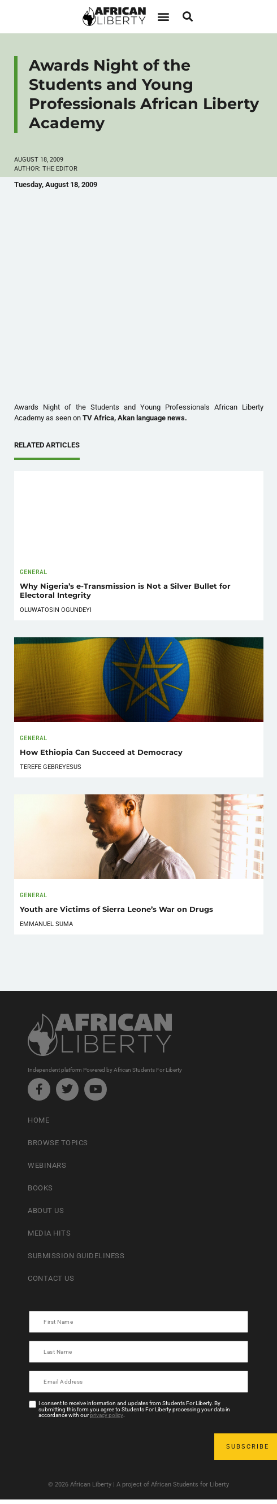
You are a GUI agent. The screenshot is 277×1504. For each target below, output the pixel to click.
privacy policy (106, 1415)
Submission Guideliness (76, 1255)
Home (38, 1120)
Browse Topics (58, 1142)
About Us (46, 1210)
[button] (163, 16)
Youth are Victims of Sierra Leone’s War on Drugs (116, 909)
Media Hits (49, 1233)
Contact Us (51, 1278)
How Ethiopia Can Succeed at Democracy (101, 752)
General (33, 571)
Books (40, 1188)
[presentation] (116, 1446)
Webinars (47, 1165)
